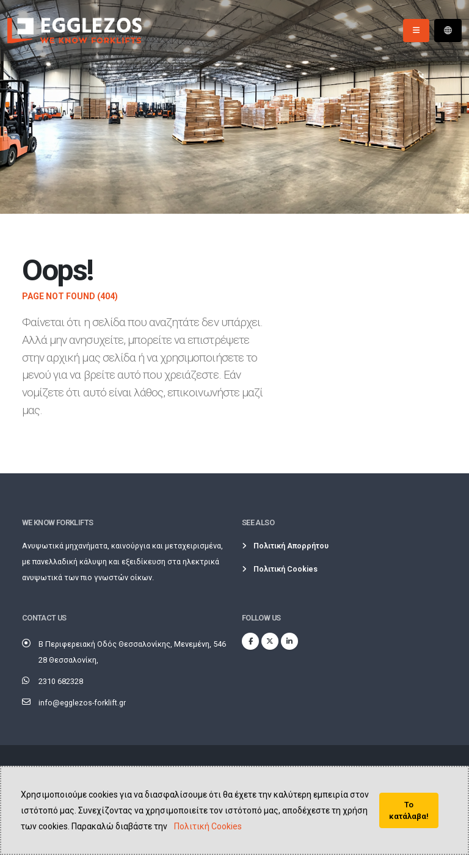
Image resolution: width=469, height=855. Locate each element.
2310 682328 (60, 681)
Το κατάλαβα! (409, 810)
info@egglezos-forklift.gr (82, 702)
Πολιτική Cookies (208, 826)
